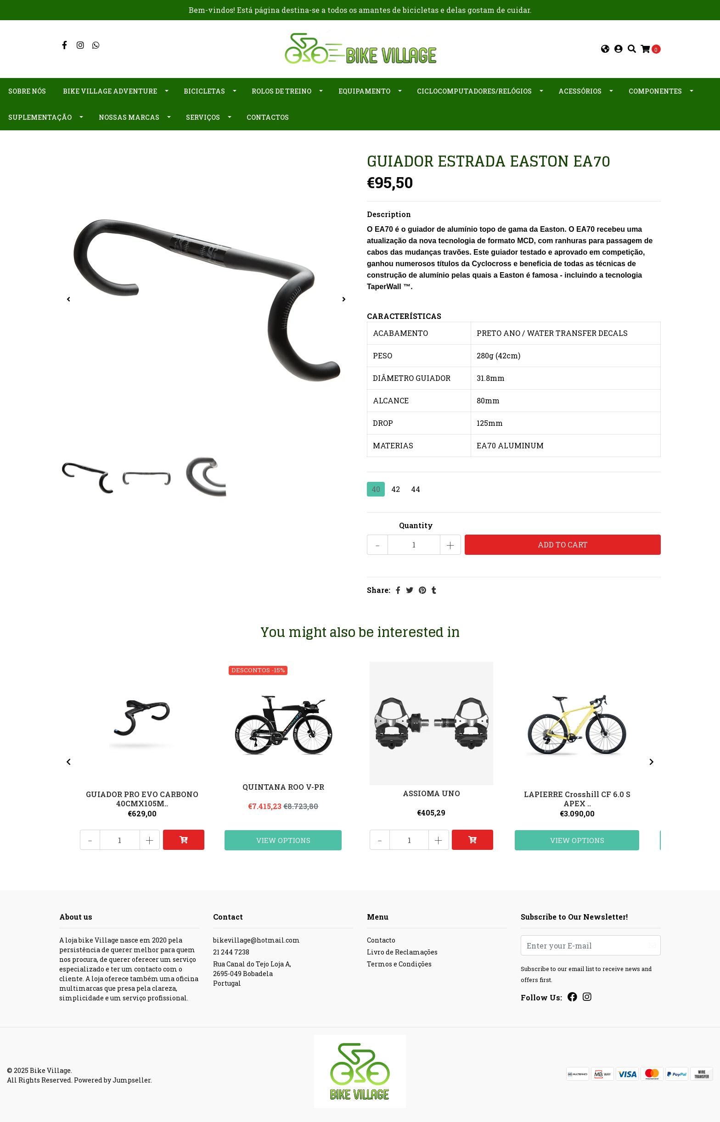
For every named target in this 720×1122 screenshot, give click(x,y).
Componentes (655, 90)
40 (375, 487)
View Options (283, 838)
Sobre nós (27, 90)
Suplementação (40, 116)
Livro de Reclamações (402, 951)
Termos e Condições (399, 963)
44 (415, 487)
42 (395, 487)
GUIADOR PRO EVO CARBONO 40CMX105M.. (142, 797)
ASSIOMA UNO (432, 793)
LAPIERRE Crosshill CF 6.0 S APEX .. (577, 797)
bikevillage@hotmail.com (256, 939)
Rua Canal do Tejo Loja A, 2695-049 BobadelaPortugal (252, 973)
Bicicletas (204, 90)
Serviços (203, 116)
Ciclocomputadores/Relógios (474, 90)
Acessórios (580, 90)
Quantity (416, 524)
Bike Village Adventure (110, 90)
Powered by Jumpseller (112, 1079)
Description (389, 213)
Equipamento (364, 90)
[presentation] (68, 298)
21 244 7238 (231, 951)
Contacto (381, 939)
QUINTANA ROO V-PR (284, 786)
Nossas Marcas (129, 116)
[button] (605, 48)
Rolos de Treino (281, 90)
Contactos (268, 116)
